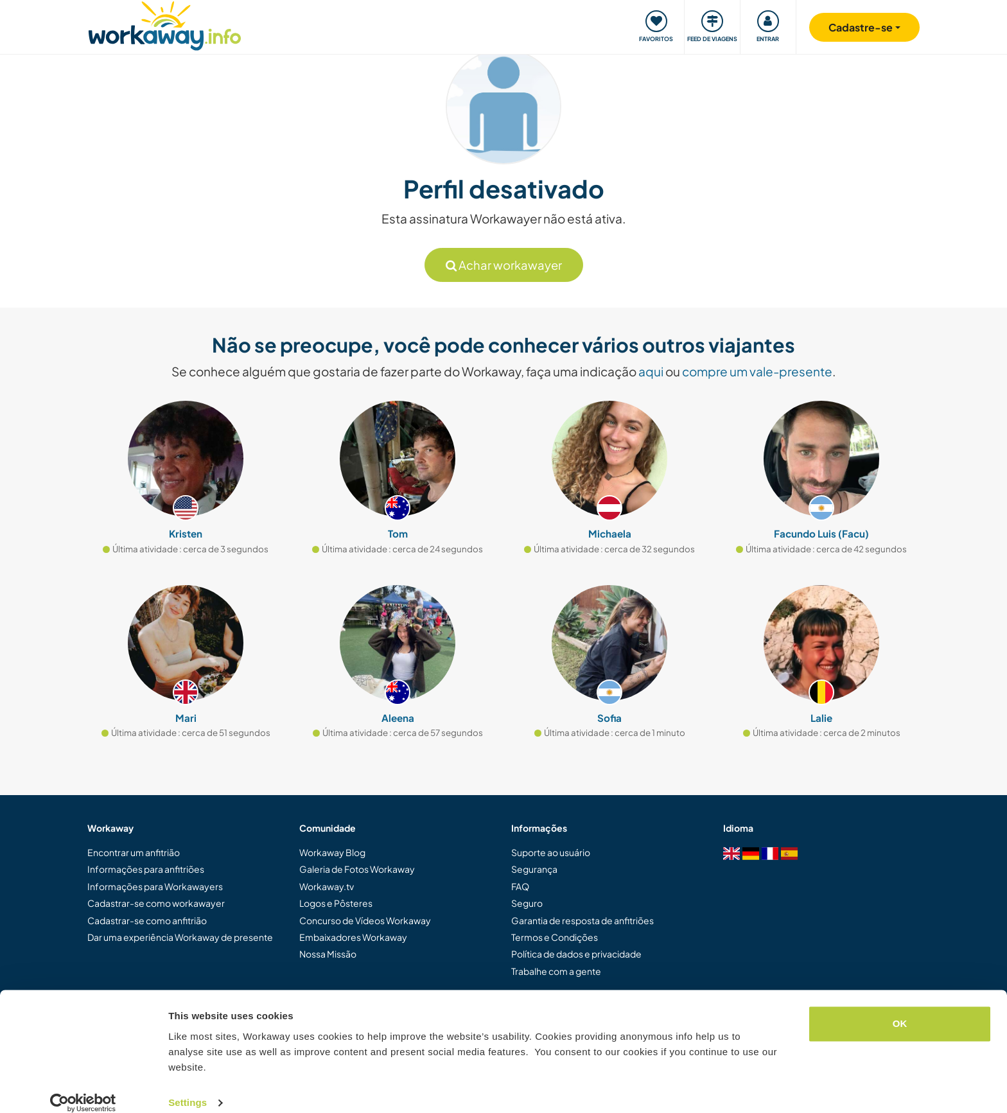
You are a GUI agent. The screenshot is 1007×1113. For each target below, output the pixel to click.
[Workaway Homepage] (164, 24)
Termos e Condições (554, 937)
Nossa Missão (327, 954)
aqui (650, 371)
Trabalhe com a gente (556, 971)
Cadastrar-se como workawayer (156, 903)
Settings (187, 1087)
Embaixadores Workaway (353, 937)
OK (900, 1008)
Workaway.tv (326, 886)
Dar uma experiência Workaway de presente (180, 937)
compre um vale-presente (757, 371)
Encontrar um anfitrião (133, 852)
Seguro (527, 903)
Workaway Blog (332, 852)
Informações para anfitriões (145, 869)
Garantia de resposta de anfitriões (582, 920)
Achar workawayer (504, 265)
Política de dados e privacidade (576, 954)
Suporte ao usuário (550, 852)
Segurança (534, 869)
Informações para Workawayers (155, 886)
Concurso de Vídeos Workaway (365, 920)
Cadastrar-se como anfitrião (147, 920)
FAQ (520, 886)
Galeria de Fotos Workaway (357, 869)
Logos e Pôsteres (335, 903)
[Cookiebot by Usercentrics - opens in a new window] (83, 1088)
